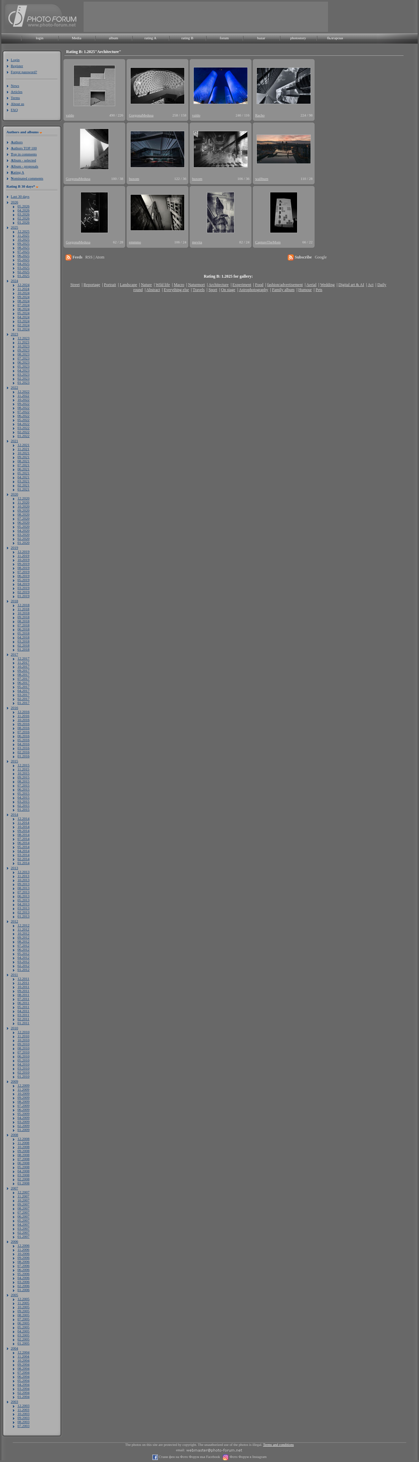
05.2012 (23, 953)
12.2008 (23, 1139)
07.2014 (23, 839)
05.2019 (23, 580)
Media (76, 38)
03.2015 (23, 801)
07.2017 (23, 678)
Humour (305, 289)
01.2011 (23, 1023)
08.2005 (23, 1315)
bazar (261, 38)
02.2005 (23, 1339)
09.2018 (23, 617)
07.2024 (23, 305)
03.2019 (23, 588)
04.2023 (23, 370)
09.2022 (23, 404)
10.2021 (23, 453)
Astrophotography (253, 289)
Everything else (176, 289)
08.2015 (23, 781)
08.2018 (23, 621)
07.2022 (23, 412)
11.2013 (23, 876)
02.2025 (23, 272)
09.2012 (23, 937)
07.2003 (23, 1426)
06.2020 (23, 522)
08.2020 (23, 514)
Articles (16, 92)
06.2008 (23, 1163)
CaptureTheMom (268, 242)
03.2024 (23, 321)
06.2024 (23, 309)
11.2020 (23, 502)
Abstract (153, 289)
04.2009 (23, 1118)
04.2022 (23, 424)
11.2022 (23, 395)
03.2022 (23, 428)
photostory (298, 38)
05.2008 (23, 1167)
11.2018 (23, 609)
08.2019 (23, 568)
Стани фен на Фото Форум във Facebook (189, 1457)
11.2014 (23, 822)
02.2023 (23, 378)
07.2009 (23, 1105)
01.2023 (23, 382)
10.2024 (23, 293)
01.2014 (23, 863)
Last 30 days (20, 196)
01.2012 (23, 970)
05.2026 (23, 206)
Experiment (241, 284)
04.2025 (23, 264)
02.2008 (23, 1179)
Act (370, 284)
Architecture (218, 284)
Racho (260, 115)
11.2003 (23, 1410)
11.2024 (23, 289)
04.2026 (23, 210)
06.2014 (23, 843)
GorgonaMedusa (141, 115)
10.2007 (23, 1200)
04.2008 (23, 1171)
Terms (15, 98)
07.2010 (23, 1052)
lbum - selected (23, 160)
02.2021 (23, 485)
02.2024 (23, 325)
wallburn (261, 179)
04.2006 (23, 1278)
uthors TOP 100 (24, 148)
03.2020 (23, 534)
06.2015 (23, 789)
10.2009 (23, 1093)
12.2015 (23, 765)
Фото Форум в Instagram (248, 1457)
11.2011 (23, 983)
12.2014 (23, 818)
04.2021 (23, 477)
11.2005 (23, 1303)
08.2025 (23, 247)
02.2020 (23, 538)
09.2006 (23, 1258)
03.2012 (23, 961)
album (113, 38)
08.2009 (23, 1101)
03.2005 (23, 1335)
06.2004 (23, 1376)
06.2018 (23, 629)
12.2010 (23, 1032)
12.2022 (23, 391)
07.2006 (23, 1266)
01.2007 (23, 1236)
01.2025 (23, 276)
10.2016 (23, 720)
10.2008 (23, 1147)
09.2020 (23, 510)
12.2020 (23, 498)
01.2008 (23, 1183)
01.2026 (23, 222)
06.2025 (23, 255)
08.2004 (23, 1368)
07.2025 (23, 251)
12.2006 (23, 1245)
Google (321, 257)
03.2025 (23, 268)
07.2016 (23, 732)
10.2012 (23, 933)
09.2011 (23, 991)
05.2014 (23, 847)
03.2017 (23, 695)
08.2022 (23, 408)
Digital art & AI (351, 284)
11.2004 (23, 1356)
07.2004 (23, 1372)
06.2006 (23, 1270)
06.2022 (23, 416)
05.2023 (23, 366)
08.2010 (23, 1048)
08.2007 (23, 1208)
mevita (197, 242)
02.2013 (23, 912)
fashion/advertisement (285, 284)
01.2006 (23, 1290)
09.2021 (23, 457)
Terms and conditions (278, 1445)
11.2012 (23, 929)
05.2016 (23, 740)
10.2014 (23, 826)
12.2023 (23, 338)
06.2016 (23, 736)
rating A (150, 38)
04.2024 (23, 317)
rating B (187, 38)
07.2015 (23, 785)
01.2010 (23, 1076)
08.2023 (23, 354)
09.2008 (23, 1151)
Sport (212, 289)
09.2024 (23, 297)
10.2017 (23, 666)
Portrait (110, 284)
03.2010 (23, 1068)
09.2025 (23, 243)
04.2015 (23, 797)
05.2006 (23, 1274)
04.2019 (23, 584)
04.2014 (23, 851)
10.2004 (23, 1360)
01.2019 (23, 596)
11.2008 (23, 1143)
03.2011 (23, 1015)
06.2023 (23, 362)
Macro (179, 284)
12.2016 (23, 712)
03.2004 (23, 1388)
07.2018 (23, 625)
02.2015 (23, 805)
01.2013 (23, 916)
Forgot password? (24, 72)
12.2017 (23, 658)
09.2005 (23, 1311)
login (40, 38)
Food (259, 284)
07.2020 (23, 518)
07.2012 (23, 945)
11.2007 (23, 1196)
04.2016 (23, 744)
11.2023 (23, 342)
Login (15, 60)
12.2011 (23, 979)
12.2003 (23, 1406)
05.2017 (23, 687)
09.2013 (23, 884)
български (335, 38)
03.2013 (23, 908)
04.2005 (23, 1331)
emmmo (135, 242)
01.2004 (23, 1397)
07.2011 (23, 999)
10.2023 (23, 346)
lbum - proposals (24, 166)
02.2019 (23, 592)
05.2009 (23, 1114)
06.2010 (23, 1056)
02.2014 (23, 859)
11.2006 (23, 1249)
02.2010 (23, 1072)
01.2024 (23, 329)
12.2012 (23, 925)
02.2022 (23, 432)
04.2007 (23, 1224)
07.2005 (23, 1319)
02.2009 (23, 1126)
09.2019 (23, 564)
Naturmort (196, 284)
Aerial (311, 284)
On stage (228, 289)
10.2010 (23, 1040)
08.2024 (23, 301)
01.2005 (23, 1343)
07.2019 (23, 572)
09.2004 (23, 1364)
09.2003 (23, 1418)
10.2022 (23, 399)
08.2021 (23, 461)
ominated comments (27, 178)
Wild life (163, 284)
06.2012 (23, 949)
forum (224, 38)
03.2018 (23, 641)
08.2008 (23, 1155)
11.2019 (23, 556)
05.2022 (23, 420)
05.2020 (23, 526)
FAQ (14, 110)
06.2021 (23, 469)
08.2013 (23, 888)
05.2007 (23, 1220)
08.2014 (23, 835)
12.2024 (23, 285)
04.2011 (23, 1011)
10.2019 (23, 560)
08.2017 (23, 674)
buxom (134, 179)
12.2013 (23, 872)
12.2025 (23, 231)
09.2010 (23, 1044)
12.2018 (23, 605)
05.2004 (23, 1380)
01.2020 (23, 542)
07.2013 (23, 892)
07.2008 (23, 1159)
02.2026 (23, 218)
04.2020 (23, 530)
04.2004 (23, 1384)
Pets (319, 289)
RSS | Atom (94, 257)
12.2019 (23, 552)
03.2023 (23, 374)
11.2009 (23, 1089)
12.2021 (23, 445)
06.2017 (23, 682)
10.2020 (23, 506)
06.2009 (23, 1109)
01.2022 (23, 436)
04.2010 (23, 1064)
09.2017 (23, 670)
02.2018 (23, 645)
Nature (146, 284)
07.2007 (23, 1212)
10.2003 (23, 1414)
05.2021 (23, 473)
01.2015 (23, 809)
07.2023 (23, 358)
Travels (199, 289)
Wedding (327, 284)
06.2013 (23, 896)
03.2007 (23, 1228)
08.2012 (23, 941)
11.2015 (23, 769)
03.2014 (23, 855)
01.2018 (23, 649)
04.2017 (23, 691)
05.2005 (23, 1327)
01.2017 (23, 703)
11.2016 (23, 716)
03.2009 (23, 1122)
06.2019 (23, 576)
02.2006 (23, 1286)
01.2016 (23, 756)
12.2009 (23, 1085)
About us (17, 104)
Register (17, 66)
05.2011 (23, 1007)
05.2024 (23, 313)
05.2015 (23, 793)
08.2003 (23, 1422)
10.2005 (23, 1307)
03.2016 (23, 748)
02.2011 (23, 1019)
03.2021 (23, 481)
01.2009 (23, 1130)
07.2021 (23, 465)
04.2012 (23, 957)
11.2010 (23, 1036)
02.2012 (23, 965)
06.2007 (23, 1216)
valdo (70, 115)
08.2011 (23, 995)
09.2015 (23, 777)
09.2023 (23, 350)
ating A (17, 172)
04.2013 (23, 904)
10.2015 (23, 773)
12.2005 (23, 1299)
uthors (16, 142)
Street (75, 284)
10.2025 (23, 239)
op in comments (24, 154)
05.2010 (23, 1060)
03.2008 (23, 1175)
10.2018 (23, 613)
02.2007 (23, 1232)
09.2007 (23, 1204)
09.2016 (23, 724)
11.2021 (23, 449)
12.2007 (23, 1192)
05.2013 (23, 900)
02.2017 (23, 699)
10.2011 (23, 987)
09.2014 (23, 831)
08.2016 (23, 728)
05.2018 (23, 633)
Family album (283, 289)
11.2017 (23, 662)
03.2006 (23, 1282)
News (15, 86)
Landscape (128, 284)
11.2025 (23, 235)
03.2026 (23, 214)
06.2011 (23, 1003)
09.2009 (23, 1097)
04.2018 (23, 637)
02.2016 (23, 752)
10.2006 (23, 1254)
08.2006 (23, 1262)
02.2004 (23, 1392)
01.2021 (23, 489)
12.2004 (23, 1352)
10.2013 (23, 880)
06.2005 (23, 1323)
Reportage (92, 284)
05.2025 (23, 259)
